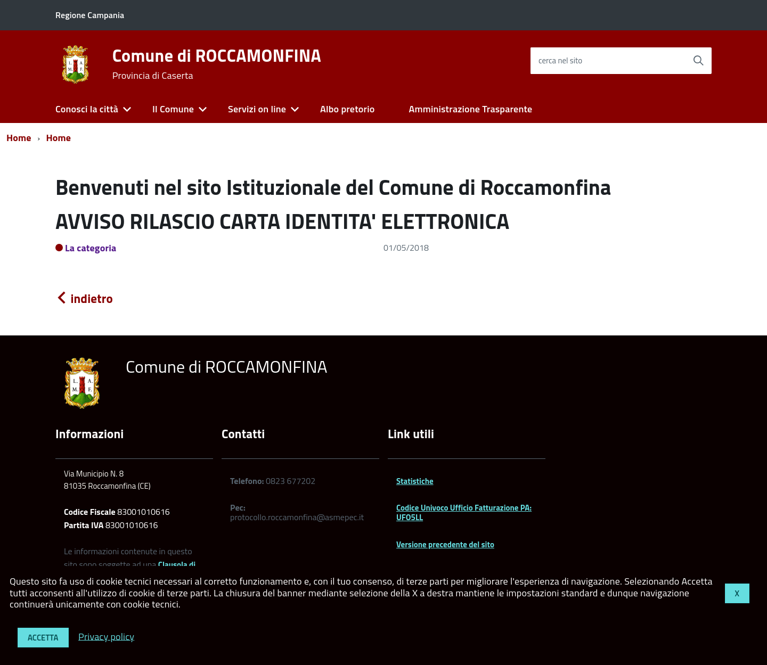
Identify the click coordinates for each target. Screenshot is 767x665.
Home (18, 137)
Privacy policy (106, 636)
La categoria (91, 248)
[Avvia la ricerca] (698, 60)
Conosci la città (86, 109)
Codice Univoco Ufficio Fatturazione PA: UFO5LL (464, 512)
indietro (84, 298)
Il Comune (173, 109)
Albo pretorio (347, 109)
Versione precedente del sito (445, 544)
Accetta (43, 637)
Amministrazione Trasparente (470, 109)
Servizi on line (257, 109)
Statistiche (415, 481)
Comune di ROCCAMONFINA (216, 64)
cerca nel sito (560, 60)
